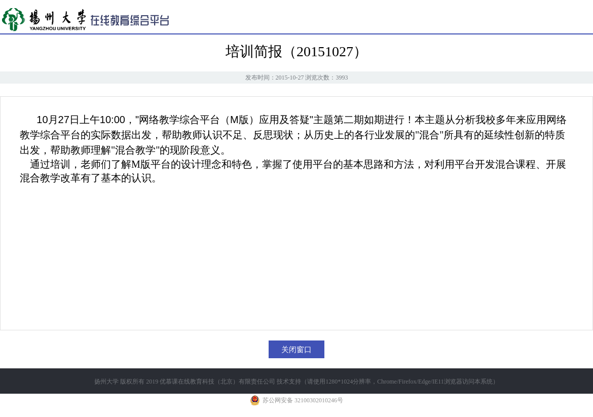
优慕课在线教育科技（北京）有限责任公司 (217, 381)
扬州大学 (106, 381)
